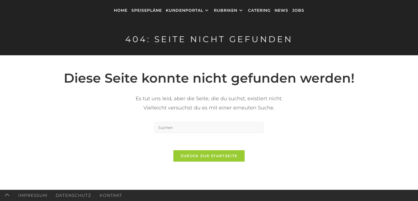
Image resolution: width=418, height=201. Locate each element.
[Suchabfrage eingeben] (209, 127)
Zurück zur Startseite (209, 156)
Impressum (32, 195)
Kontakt (111, 195)
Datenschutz (73, 195)
